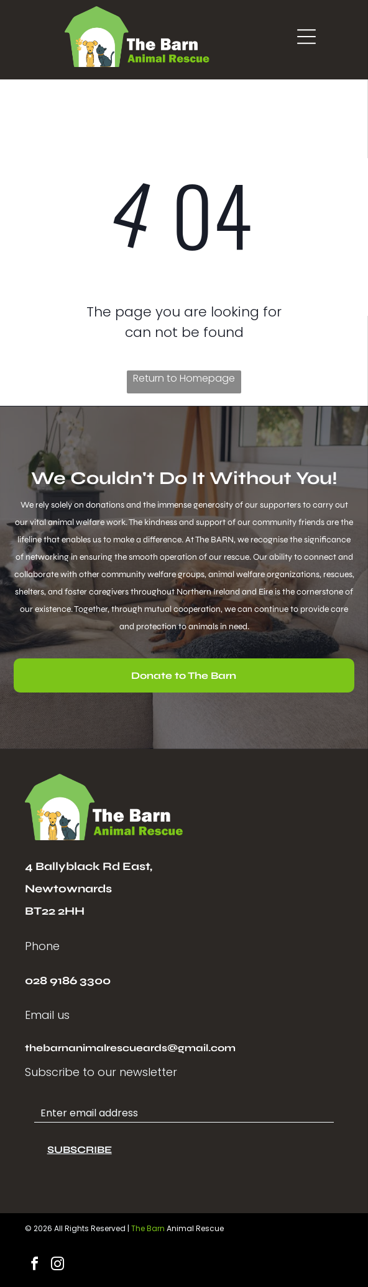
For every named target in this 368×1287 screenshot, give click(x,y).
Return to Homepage (184, 378)
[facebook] (35, 1265)
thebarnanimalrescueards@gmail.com (130, 1048)
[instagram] (58, 1265)
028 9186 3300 (68, 980)
